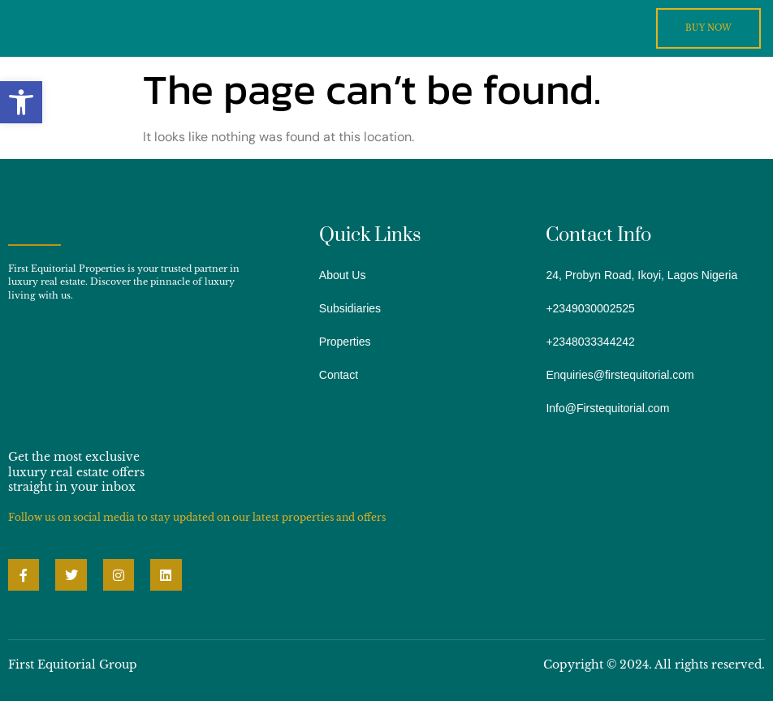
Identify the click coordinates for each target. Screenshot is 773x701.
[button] (21, 102)
